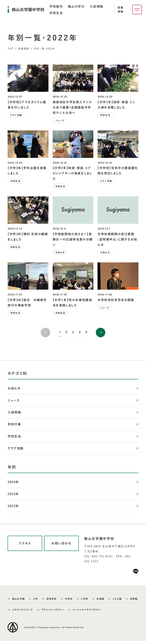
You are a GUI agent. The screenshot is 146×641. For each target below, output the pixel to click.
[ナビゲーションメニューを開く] (137, 9)
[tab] (56, 6)
